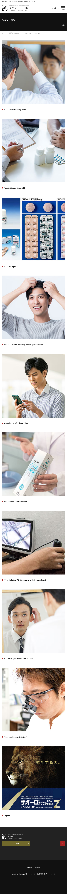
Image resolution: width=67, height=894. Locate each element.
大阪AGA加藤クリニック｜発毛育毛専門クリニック (36, 874)
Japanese (29, 867)
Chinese (37, 867)
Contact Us (16, 844)
